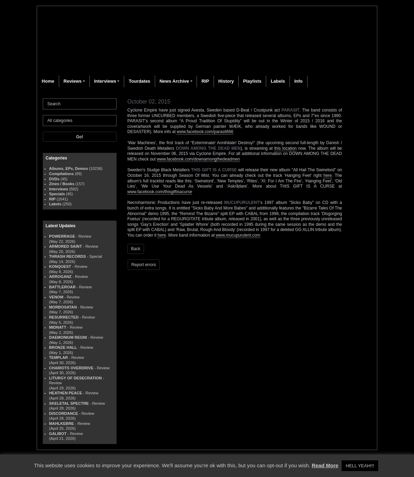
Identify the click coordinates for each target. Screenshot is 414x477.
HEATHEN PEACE (65, 393)
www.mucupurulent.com (238, 235)
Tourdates (139, 81)
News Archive (174, 81)
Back (136, 248)
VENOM (56, 297)
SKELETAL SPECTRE (69, 403)
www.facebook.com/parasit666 (205, 131)
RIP (205, 81)
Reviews (73, 81)
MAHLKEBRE (61, 423)
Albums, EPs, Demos (68, 168)
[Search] (80, 103)
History (226, 81)
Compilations (61, 174)
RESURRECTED (64, 317)
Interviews (105, 81)
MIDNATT (57, 327)
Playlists (252, 81)
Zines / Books (61, 184)
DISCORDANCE (63, 413)
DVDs (54, 179)
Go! (79, 136)
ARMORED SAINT (65, 246)
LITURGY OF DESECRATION (75, 378)
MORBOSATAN (63, 307)
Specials (57, 194)
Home (48, 81)
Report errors (144, 264)
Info (298, 81)
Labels (278, 81)
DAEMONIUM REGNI (68, 337)
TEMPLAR (58, 357)
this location (285, 148)
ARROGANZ (60, 276)
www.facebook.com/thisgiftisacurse (159, 191)
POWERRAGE (62, 236)
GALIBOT (57, 433)
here (328, 175)
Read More (325, 465)
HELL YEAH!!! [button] (360, 465)
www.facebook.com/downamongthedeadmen (198, 159)
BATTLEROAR (62, 287)
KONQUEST (60, 266)
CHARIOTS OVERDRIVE (71, 368)
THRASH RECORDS (67, 256)
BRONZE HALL (63, 347)
